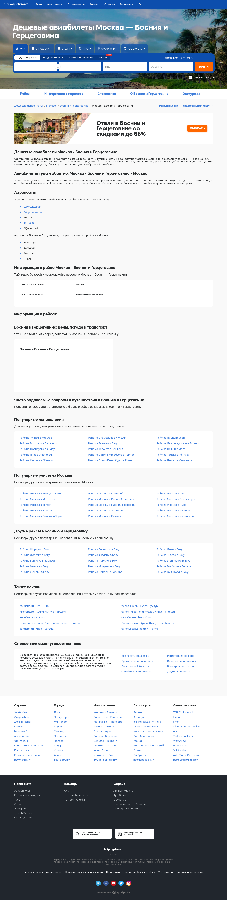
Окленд (58, 731)
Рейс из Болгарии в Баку (103, 549)
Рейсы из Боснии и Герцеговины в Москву (184, 106)
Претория (60, 736)
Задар (58, 745)
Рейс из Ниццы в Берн (171, 437)
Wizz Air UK (180, 741)
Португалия (21, 750)
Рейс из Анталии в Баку (103, 555)
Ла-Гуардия (140, 755)
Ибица (137, 741)
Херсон (58, 726)
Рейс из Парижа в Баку (102, 560)
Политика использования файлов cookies (130, 872)
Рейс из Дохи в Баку (169, 549)
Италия (18, 726)
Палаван (59, 741)
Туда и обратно (27, 57)
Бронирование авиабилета (139, 661)
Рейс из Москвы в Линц (171, 493)
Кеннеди (139, 717)
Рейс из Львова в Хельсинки (174, 460)
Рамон (137, 750)
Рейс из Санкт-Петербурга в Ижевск (111, 460)
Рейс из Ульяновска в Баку (173, 560)
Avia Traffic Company (186, 755)
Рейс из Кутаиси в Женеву (36, 460)
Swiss (176, 721)
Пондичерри (62, 717)
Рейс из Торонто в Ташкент (105, 449)
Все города (61, 759)
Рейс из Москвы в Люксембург (176, 499)
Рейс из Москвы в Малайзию (38, 499)
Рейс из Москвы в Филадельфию (40, 493)
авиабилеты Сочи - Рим (35, 606)
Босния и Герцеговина (74, 106)
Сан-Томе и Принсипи (28, 745)
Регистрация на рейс (181, 656)
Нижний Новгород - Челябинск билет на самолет (51, 623)
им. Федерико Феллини (148, 731)
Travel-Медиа (23, 813)
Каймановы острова (27, 755)
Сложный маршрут (81, 57)
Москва (51, 106)
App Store (120, 795)
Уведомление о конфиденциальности (180, 872)
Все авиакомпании (184, 759)
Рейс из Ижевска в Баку (35, 555)
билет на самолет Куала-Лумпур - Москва (148, 611)
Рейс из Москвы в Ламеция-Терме (41, 516)
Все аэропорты (143, 759)
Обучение (120, 799)
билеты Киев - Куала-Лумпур (139, 606)
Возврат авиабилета (181, 661)
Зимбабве (20, 712)
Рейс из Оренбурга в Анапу (37, 449)
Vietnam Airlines (183, 736)
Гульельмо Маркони (145, 726)
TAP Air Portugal (183, 712)
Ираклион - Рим (104, 755)
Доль (57, 712)
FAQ (66, 790)
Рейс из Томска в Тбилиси (173, 454)
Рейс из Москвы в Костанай (105, 493)
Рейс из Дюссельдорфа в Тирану (178, 443)
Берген (137, 712)
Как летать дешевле (134, 656)
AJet (176, 731)
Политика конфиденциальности (84, 872)
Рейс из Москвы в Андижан (105, 510)
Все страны (21, 759)
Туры (17, 799)
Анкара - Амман (104, 726)
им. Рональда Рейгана (147, 721)
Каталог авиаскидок (27, 795)
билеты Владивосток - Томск (139, 628)
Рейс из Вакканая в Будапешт (38, 443)
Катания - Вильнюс (106, 712)
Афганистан (22, 736)
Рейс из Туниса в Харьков (36, 437)
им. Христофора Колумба (149, 745)
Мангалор (60, 721)
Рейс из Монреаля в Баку (104, 566)
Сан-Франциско (143, 736)
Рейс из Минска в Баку (34, 566)
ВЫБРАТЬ (197, 128)
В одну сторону (53, 57)
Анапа (58, 755)
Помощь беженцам (126, 808)
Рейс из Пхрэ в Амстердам (37, 454)
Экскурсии (20, 808)
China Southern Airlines (187, 726)
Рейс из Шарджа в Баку (34, 549)
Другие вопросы (178, 671)
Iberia (176, 717)
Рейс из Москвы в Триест (35, 505)
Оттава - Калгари (105, 745)
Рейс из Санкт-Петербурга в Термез (111, 454)
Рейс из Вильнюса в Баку (172, 572)
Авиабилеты (22, 790)
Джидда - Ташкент (105, 741)
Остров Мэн (22, 717)
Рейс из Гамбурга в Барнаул (174, 566)
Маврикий (20, 731)
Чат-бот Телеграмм (76, 795)
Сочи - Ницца (102, 731)
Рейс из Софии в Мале (171, 449)
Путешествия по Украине (130, 804)
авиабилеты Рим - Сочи (136, 617)
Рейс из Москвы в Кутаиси (104, 516)
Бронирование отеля (181, 666)
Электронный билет (134, 666)
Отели (18, 804)
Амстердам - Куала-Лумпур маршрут (43, 611)
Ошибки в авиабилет (135, 671)
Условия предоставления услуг (43, 872)
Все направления (104, 759)
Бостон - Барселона (106, 736)
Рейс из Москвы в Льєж (171, 505)
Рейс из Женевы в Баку (34, 572)
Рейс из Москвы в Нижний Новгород (111, 505)
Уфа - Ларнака (103, 750)
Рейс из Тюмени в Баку (102, 443)
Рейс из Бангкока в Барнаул (37, 560)
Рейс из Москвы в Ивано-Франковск (111, 499)
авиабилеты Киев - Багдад (36, 628)
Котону (58, 750)
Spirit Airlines (181, 750)
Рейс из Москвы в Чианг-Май (175, 516)
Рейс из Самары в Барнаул (105, 572)
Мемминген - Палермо (108, 721)
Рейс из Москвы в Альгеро (173, 510)
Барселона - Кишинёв (108, 717)
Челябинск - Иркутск (33, 617)
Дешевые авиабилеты (28, 106)
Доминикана (22, 721)
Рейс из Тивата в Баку (170, 555)
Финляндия (21, 741)
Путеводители (23, 817)
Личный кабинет (124, 790)
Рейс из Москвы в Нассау (36, 510)
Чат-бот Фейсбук (74, 799)
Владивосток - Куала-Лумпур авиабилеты (147, 623)
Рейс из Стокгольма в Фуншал (107, 437)
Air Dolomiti (180, 745)
